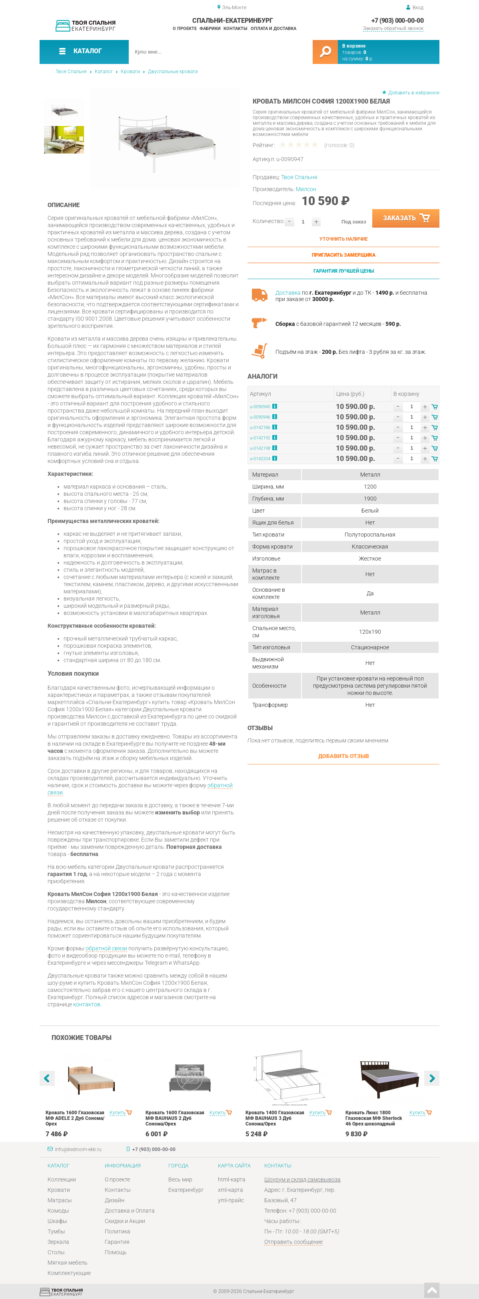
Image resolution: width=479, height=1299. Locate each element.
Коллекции (62, 1179)
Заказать (407, 218)
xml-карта (230, 1190)
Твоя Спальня (71, 71)
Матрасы (60, 1200)
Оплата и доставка (273, 28)
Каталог (104, 71)
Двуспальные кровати (173, 71)
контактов (86, 1004)
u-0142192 (260, 438)
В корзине (353, 46)
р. (369, 59)
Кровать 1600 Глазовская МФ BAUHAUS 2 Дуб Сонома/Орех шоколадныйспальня (175, 1121)
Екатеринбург (186, 1190)
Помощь (116, 1252)
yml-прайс (231, 1200)
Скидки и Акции (125, 1221)
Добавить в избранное (413, 93)
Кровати (130, 71)
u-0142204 (260, 458)
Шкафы (57, 1221)
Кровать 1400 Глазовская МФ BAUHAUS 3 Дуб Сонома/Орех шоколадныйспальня (274, 1121)
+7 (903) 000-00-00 (397, 20)
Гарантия (117, 1242)
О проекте (185, 28)
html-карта (231, 1179)
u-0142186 (260, 427)
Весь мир (180, 1179)
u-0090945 (260, 406)
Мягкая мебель (68, 1262)
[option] (165, 138)
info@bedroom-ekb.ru (78, 1149)
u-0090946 (260, 417)
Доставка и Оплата (130, 1210)
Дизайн (114, 1200)
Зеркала (58, 1242)
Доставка (288, 292)
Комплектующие (69, 1273)
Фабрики (210, 28)
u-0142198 (260, 448)
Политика (117, 1231)
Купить (118, 1112)
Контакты (235, 28)
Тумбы (56, 1231)
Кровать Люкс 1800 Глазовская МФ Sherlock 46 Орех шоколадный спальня (373, 1121)
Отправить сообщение (293, 1242)
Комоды (58, 1210)
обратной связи (106, 948)
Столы (56, 1252)
